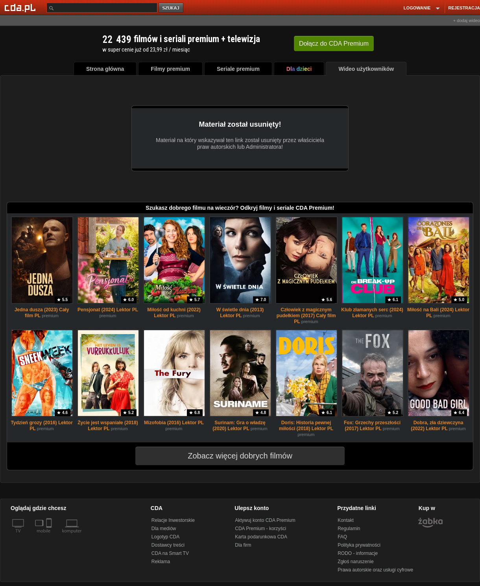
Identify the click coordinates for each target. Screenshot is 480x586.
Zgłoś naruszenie (355, 561)
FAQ (342, 537)
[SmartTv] (49, 535)
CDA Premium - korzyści (260, 528)
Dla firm (243, 545)
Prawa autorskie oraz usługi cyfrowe (375, 570)
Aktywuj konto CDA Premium (265, 520)
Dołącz (334, 43)
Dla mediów (163, 528)
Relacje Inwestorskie (173, 520)
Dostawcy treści (168, 545)
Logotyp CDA (165, 537)
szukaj (172, 8)
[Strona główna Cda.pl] (21, 7)
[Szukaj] (101, 8)
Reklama (160, 561)
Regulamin (349, 528)
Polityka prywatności (359, 545)
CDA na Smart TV (170, 553)
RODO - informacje (358, 553)
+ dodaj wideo (466, 20)
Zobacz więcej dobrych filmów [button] (234, 455)
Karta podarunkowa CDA (261, 537)
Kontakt (346, 520)
